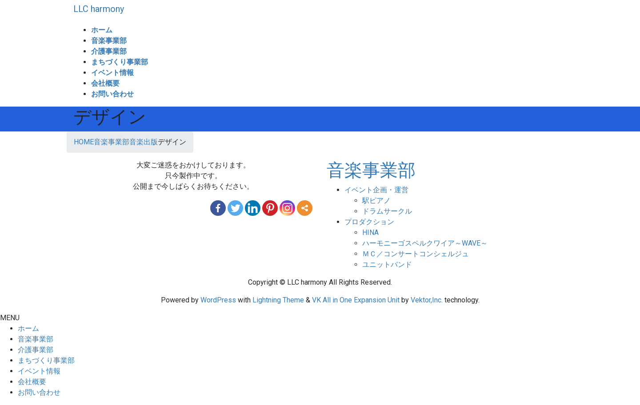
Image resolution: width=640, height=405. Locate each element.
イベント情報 (39, 371)
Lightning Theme (278, 300)
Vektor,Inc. (427, 300)
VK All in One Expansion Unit (356, 300)
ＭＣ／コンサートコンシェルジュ (415, 254)
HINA (370, 232)
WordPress (218, 300)
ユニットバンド (387, 264)
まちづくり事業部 (46, 360)
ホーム (28, 328)
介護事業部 (35, 349)
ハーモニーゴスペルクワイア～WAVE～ (425, 243)
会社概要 (32, 381)
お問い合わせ (39, 392)
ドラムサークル (387, 211)
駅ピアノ (376, 200)
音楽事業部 (371, 170)
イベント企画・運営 (376, 190)
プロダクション (369, 222)
